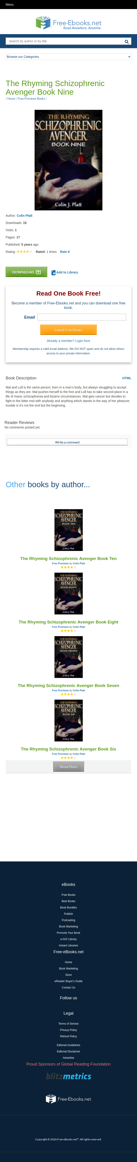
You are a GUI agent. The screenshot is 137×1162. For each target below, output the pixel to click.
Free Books (68, 894)
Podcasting (68, 920)
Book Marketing (68, 926)
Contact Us (68, 987)
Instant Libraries (68, 945)
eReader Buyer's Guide (68, 981)
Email (29, 317)
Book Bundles (68, 907)
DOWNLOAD (26, 272)
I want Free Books (69, 330)
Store (68, 974)
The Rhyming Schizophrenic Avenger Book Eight (68, 622)
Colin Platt (24, 215)
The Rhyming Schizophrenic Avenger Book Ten (68, 558)
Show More (69, 766)
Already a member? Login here (68, 341)
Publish (68, 913)
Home (68, 962)
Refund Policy (68, 1036)
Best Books (69, 901)
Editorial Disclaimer (68, 1051)
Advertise (68, 1057)
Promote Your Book (68, 932)
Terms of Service (68, 1023)
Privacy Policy (68, 1030)
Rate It (65, 252)
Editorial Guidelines (68, 1045)
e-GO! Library (68, 939)
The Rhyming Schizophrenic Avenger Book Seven (68, 685)
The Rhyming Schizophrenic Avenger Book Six (68, 749)
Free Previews (60, 563)
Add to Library (65, 272)
